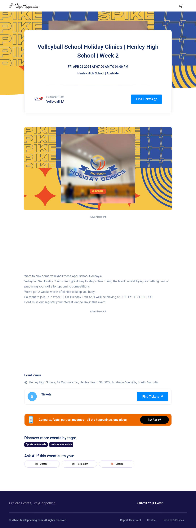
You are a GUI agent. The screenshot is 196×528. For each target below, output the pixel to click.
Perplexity (79, 464)
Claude (116, 464)
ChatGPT (42, 464)
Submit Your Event (147, 503)
